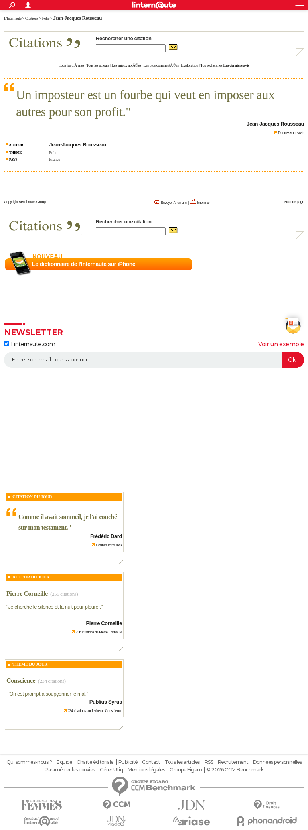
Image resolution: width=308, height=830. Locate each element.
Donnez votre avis (291, 132)
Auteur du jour (30, 576)
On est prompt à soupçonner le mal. (47, 694)
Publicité (128, 762)
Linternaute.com (29, 344)
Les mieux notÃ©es (126, 65)
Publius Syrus (105, 702)
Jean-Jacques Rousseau (77, 18)
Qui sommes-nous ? (29, 762)
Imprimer (203, 203)
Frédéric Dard (106, 536)
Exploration (189, 65)
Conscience (20, 680)
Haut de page (294, 202)
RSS (209, 762)
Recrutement (233, 762)
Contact (151, 762)
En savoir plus (286, 264)
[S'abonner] (154, 360)
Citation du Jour (32, 496)
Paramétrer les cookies (70, 770)
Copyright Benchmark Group (25, 202)
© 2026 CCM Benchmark (235, 770)
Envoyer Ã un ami (173, 203)
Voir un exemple (281, 344)
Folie (53, 152)
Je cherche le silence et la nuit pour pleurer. (54, 607)
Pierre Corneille (27, 593)
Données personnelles (277, 762)
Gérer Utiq (111, 770)
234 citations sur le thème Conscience (94, 710)
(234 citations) (52, 681)
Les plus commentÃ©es (161, 65)
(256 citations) (64, 594)
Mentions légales (146, 770)
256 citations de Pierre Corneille (98, 632)
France (54, 159)
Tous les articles (182, 762)
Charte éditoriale (95, 762)
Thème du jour (29, 664)
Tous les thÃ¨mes (71, 65)
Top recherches (212, 65)
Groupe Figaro (186, 770)
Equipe (64, 762)
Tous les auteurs (97, 65)
